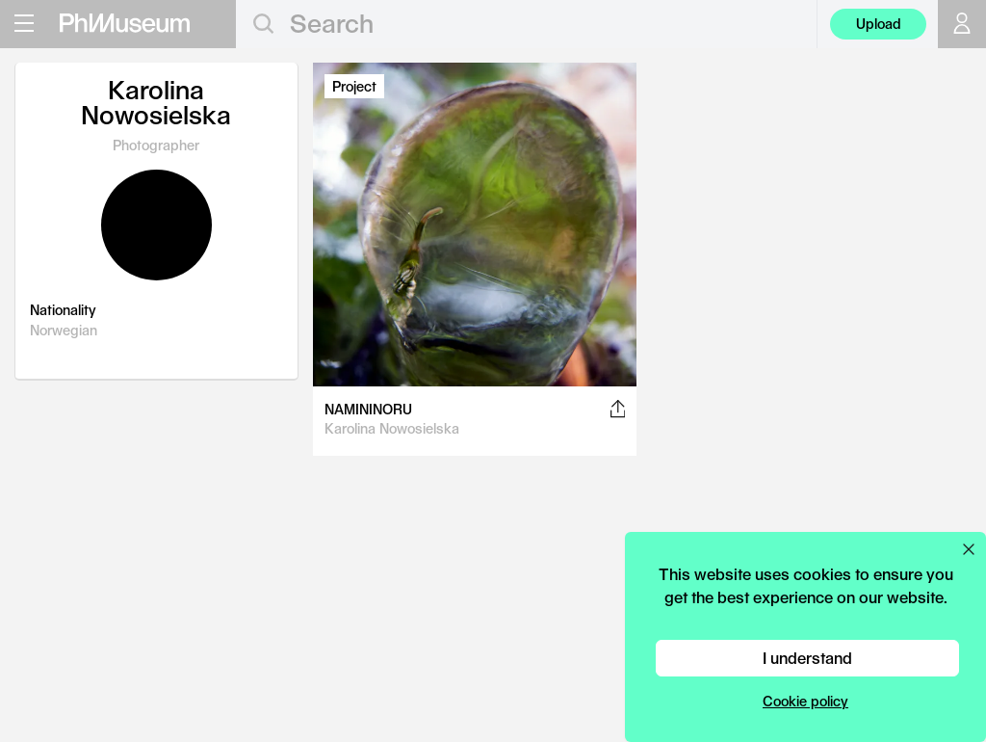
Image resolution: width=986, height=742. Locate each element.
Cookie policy (805, 701)
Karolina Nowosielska (391, 428)
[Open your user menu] (962, 24)
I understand (807, 658)
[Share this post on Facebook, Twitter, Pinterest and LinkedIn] (617, 408)
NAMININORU (368, 409)
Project (354, 86)
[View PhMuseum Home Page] (125, 23)
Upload (878, 23)
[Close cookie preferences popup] (968, 549)
